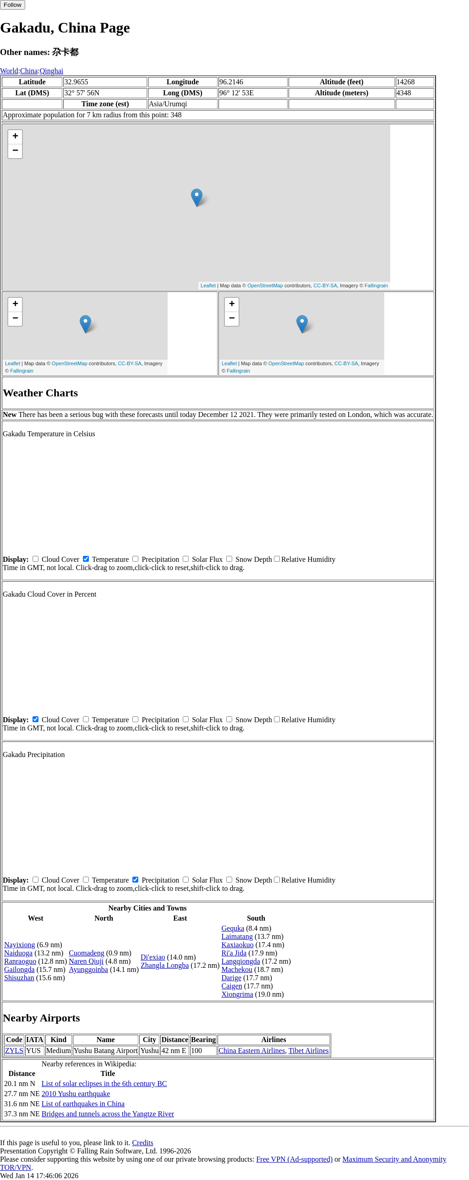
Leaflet (208, 285)
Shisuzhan (19, 978)
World (9, 71)
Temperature (110, 559)
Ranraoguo (20, 961)
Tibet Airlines (309, 1050)
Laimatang (236, 936)
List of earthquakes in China (83, 1104)
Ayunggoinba (88, 969)
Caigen (231, 986)
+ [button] (15, 137)
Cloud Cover (60, 559)
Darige (231, 978)
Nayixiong (19, 945)
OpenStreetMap (265, 285)
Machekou (236, 969)
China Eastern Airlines (251, 1050)
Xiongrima (237, 994)
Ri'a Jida (233, 953)
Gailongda (19, 969)
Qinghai (52, 71)
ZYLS (14, 1050)
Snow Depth (253, 559)
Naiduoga (18, 953)
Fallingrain (376, 285)
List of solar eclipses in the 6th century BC (104, 1083)
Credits (142, 1143)
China (29, 71)
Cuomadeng (86, 953)
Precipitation (160, 559)
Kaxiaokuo (237, 945)
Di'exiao (153, 957)
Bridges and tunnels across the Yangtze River (108, 1114)
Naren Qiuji (86, 961)
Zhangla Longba (165, 965)
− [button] (15, 151)
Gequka (232, 928)
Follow (13, 4)
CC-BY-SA (325, 285)
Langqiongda (240, 961)
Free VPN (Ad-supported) (294, 1159)
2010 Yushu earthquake (76, 1094)
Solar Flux (207, 559)
